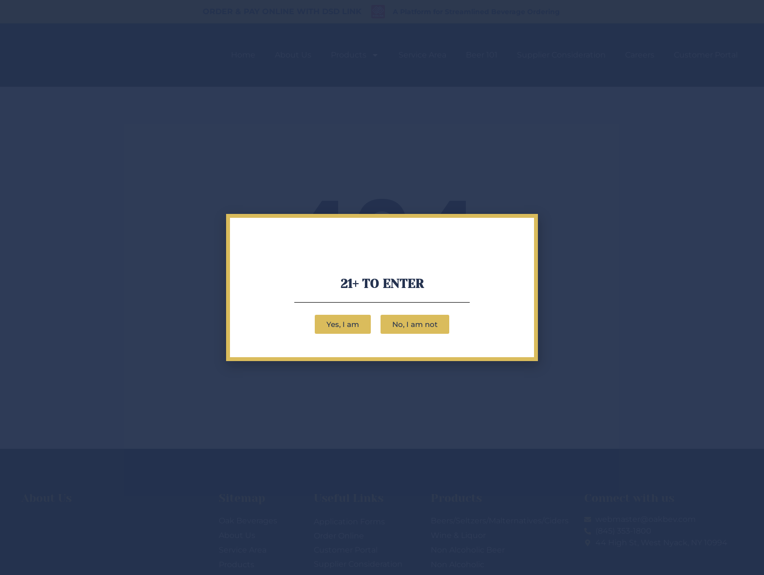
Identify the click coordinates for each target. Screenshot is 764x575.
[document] (382, 287)
